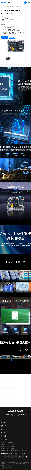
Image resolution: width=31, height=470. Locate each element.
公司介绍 (3, 432)
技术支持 (3, 463)
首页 (2, 6)
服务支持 (3, 436)
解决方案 (3, 426)
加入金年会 (11, 453)
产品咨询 (16, 414)
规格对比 (12, 37)
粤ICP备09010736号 (11, 463)
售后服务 (23, 414)
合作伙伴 (8, 414)
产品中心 (7, 6)
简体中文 (7, 467)
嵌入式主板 (12, 6)
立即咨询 (5, 37)
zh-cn (11, 467)
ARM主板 (19, 6)
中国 (3, 467)
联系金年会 (18, 453)
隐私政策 (24, 453)
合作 (2, 429)
